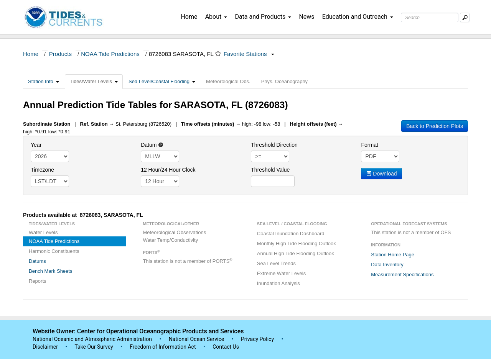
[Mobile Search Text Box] (465, 17)
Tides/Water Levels (94, 81)
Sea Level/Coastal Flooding (162, 81)
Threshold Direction (274, 145)
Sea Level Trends (276, 263)
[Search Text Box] (429, 17)
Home (189, 16)
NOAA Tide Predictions (110, 54)
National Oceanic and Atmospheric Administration (92, 339)
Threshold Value (270, 170)
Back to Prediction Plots (434, 126)
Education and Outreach (357, 16)
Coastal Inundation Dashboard (291, 233)
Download (381, 173)
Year (36, 145)
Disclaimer (45, 347)
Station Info (43, 81)
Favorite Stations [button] (249, 54)
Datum (152, 145)
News (306, 16)
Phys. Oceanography (284, 81)
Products (60, 54)
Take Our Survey (94, 347)
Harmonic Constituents (54, 251)
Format (369, 145)
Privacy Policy (257, 339)
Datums (37, 261)
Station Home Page (392, 254)
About (216, 16)
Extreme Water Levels (281, 273)
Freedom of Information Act (163, 347)
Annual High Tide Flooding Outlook (295, 253)
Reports (37, 281)
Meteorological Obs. (228, 81)
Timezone (42, 170)
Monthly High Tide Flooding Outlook (296, 243)
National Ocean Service (196, 339)
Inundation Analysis (278, 283)
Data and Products (263, 16)
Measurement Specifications (402, 274)
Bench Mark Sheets (50, 271)
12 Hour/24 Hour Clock (168, 170)
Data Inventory (387, 264)
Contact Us (226, 347)
